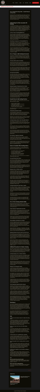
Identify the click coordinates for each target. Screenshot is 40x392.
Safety (21, 2)
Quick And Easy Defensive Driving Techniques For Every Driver (24, 377)
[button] (35, 3)
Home (14, 2)
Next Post (29, 370)
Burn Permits (26, 2)
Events (30, 2)
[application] (18, 2)
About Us (17, 2)
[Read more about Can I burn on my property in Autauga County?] (15, 379)
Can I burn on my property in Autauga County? (14, 384)
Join (23, 2)
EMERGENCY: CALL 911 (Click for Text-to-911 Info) (7, 6)
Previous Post (11, 370)
